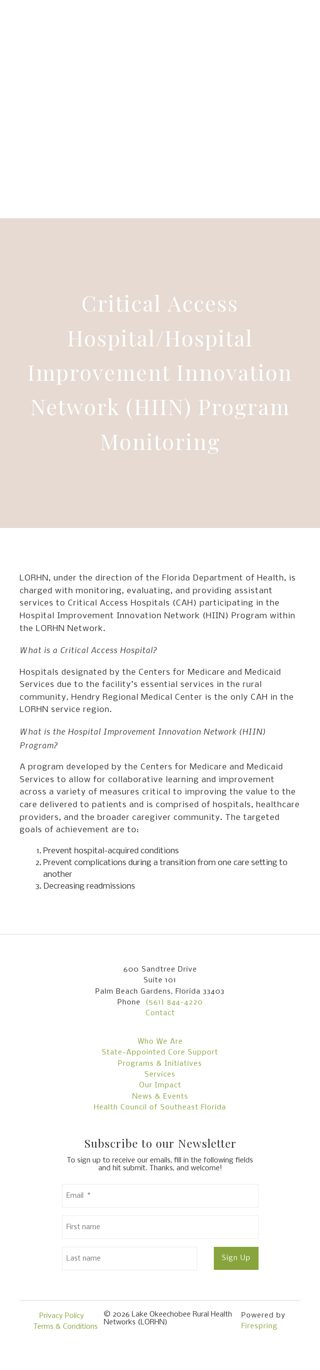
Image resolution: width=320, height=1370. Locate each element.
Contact (160, 1013)
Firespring (259, 1326)
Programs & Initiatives (160, 1064)
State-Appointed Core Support (160, 1052)
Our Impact (160, 1085)
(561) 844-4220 (174, 1002)
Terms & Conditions (65, 1327)
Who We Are (160, 1042)
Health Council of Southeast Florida (160, 1107)
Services (160, 1075)
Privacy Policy (61, 1316)
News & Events (160, 1097)
